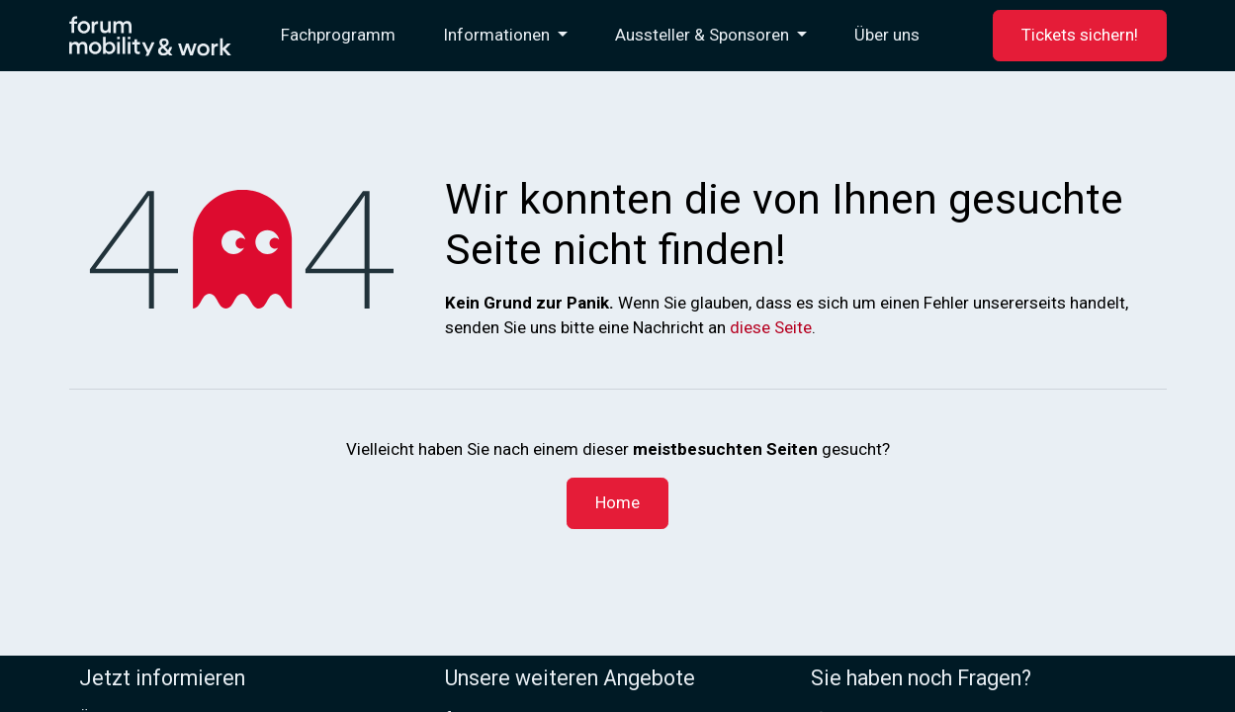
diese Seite (771, 327)
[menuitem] (338, 35)
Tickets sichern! (1079, 34)
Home (617, 502)
